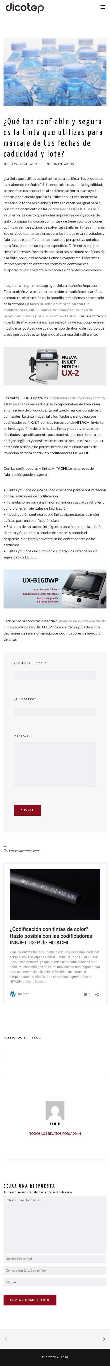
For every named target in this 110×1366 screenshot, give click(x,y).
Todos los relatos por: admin (55, 1133)
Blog (36, 1037)
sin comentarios (59, 163)
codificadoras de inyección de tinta (77, 398)
